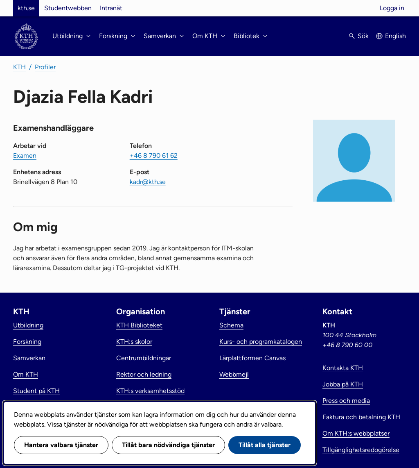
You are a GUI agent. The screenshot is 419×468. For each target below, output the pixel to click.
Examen (24, 155)
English (395, 36)
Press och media (346, 400)
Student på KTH (36, 391)
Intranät (111, 8)
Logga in (392, 8)
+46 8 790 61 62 (154, 155)
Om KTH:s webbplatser (356, 433)
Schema (231, 325)
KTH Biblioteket (139, 325)
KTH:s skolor (134, 341)
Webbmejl (234, 374)
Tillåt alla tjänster (265, 445)
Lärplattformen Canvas (252, 358)
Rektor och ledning (143, 374)
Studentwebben (68, 8)
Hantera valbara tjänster (61, 445)
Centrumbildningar (143, 358)
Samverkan (29, 358)
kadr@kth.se (148, 182)
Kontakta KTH (342, 368)
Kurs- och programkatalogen (260, 341)
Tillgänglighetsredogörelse (360, 450)
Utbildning (28, 325)
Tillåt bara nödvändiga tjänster (168, 445)
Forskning (27, 341)
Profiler (45, 67)
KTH (19, 67)
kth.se (26, 8)
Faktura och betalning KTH (361, 417)
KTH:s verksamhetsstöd (150, 391)
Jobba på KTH (342, 384)
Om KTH (25, 374)
